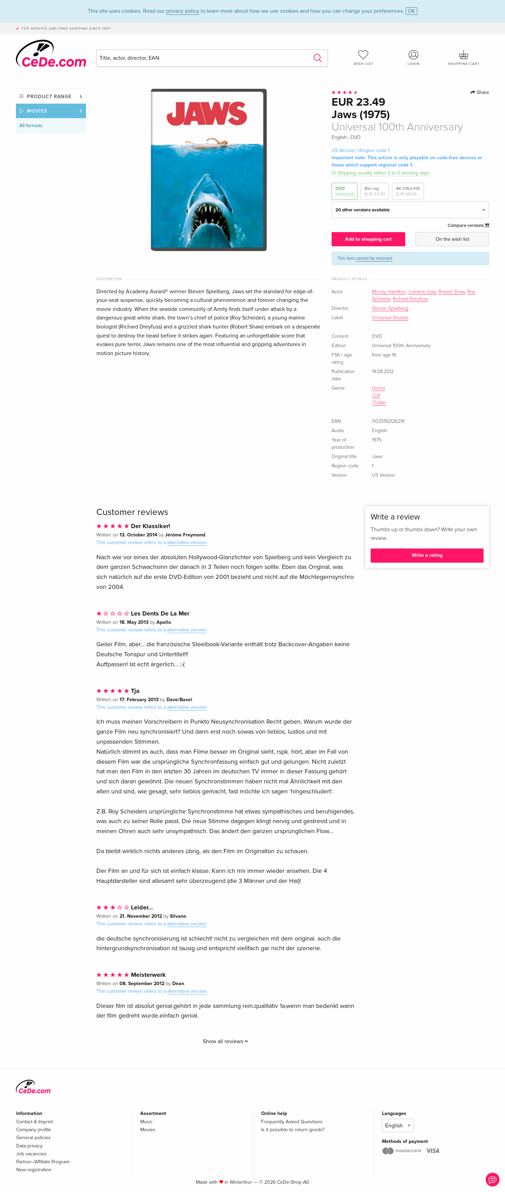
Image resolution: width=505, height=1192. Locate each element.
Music (146, 1122)
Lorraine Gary (422, 291)
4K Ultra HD (408, 191)
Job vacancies (31, 1154)
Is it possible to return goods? (292, 1130)
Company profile (33, 1130)
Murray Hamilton (389, 291)
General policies (33, 1138)
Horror (378, 388)
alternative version (187, 542)
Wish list (363, 57)
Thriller (379, 402)
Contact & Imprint (34, 1122)
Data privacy (29, 1146)
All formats (30, 125)
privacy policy (182, 11)
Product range (49, 96)
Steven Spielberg (390, 308)
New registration (33, 1170)
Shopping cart (464, 57)
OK (411, 11)
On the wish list (452, 239)
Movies (37, 111)
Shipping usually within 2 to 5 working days (383, 173)
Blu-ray (374, 191)
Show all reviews (225, 1041)
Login (414, 57)
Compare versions (468, 225)
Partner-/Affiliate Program (42, 1162)
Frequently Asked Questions (292, 1122)
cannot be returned (374, 258)
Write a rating (427, 555)
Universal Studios (390, 317)
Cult (376, 395)
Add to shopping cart (368, 239)
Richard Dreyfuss (410, 299)
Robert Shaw (452, 291)
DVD (344, 191)
